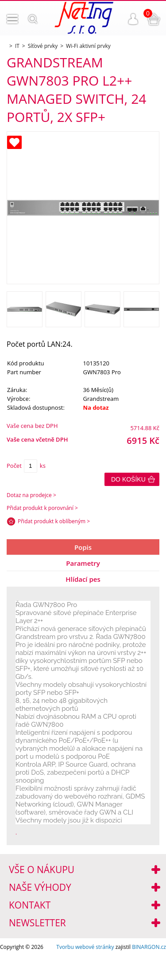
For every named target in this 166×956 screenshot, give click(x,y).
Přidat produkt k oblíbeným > (54, 521)
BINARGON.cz (149, 947)
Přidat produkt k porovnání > (42, 508)
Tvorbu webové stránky (85, 947)
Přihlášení (133, 19)
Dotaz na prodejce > (31, 495)
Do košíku (128, 479)
